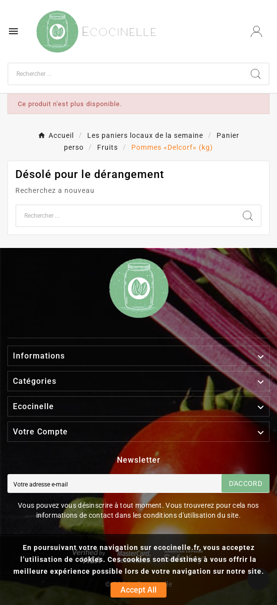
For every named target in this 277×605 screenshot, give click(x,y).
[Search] (256, 73)
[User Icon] (256, 31)
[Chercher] (125, 73)
